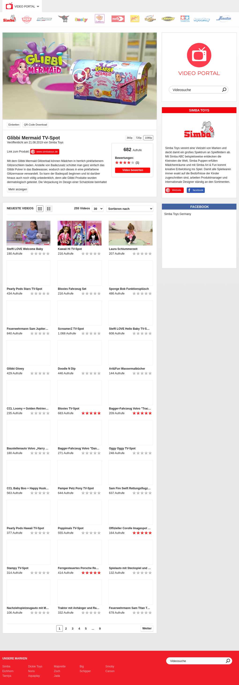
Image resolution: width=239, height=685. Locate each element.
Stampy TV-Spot (17, 568)
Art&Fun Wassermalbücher (127, 368)
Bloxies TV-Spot (68, 408)
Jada (57, 675)
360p (129, 137)
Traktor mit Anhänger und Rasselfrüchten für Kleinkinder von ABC (79, 608)
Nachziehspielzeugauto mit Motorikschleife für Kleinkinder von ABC (28, 608)
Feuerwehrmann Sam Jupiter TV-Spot (28, 328)
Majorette (60, 666)
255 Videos (82, 208)
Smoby (109, 666)
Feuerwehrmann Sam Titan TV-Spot (130, 608)
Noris (31, 671)
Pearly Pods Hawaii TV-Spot (25, 528)
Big (82, 666)
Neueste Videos (20, 208)
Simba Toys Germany (177, 214)
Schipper (85, 671)
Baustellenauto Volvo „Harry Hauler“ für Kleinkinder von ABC (28, 448)
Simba (6, 666)
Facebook (199, 207)
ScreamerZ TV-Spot (71, 328)
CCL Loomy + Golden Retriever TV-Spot (28, 408)
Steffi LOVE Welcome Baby (25, 249)
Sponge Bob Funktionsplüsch (129, 289)
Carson (110, 671)
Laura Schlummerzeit (123, 249)
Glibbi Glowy (15, 368)
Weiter (147, 628)
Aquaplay (34, 675)
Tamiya (6, 675)
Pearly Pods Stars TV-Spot (24, 289)
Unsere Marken (14, 658)
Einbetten (13, 124)
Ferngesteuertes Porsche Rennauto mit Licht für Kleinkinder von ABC (79, 568)
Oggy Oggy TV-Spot (122, 448)
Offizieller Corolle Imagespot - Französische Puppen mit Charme (130, 528)
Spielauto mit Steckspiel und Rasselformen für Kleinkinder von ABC (130, 568)
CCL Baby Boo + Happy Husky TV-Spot (28, 488)
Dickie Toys (35, 666)
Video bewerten (132, 170)
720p (139, 137)
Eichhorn (7, 671)
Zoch (57, 671)
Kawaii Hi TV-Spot (70, 249)
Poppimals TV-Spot (70, 528)
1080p (148, 137)
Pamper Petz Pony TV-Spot (76, 488)
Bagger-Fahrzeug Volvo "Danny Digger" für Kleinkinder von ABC (79, 448)
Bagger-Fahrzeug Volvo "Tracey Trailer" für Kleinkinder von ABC (130, 408)
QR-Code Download (35, 124)
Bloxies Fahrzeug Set (72, 289)
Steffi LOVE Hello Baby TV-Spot (130, 328)
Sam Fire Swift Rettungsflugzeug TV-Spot (130, 488)
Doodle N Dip (66, 368)
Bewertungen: (124, 158)
